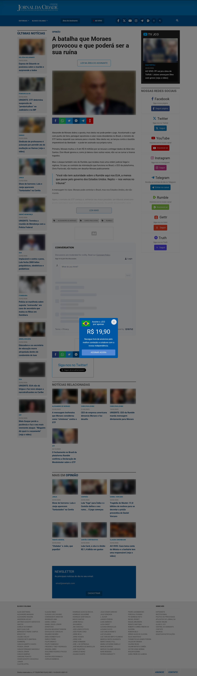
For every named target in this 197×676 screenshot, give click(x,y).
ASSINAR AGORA (98, 352)
